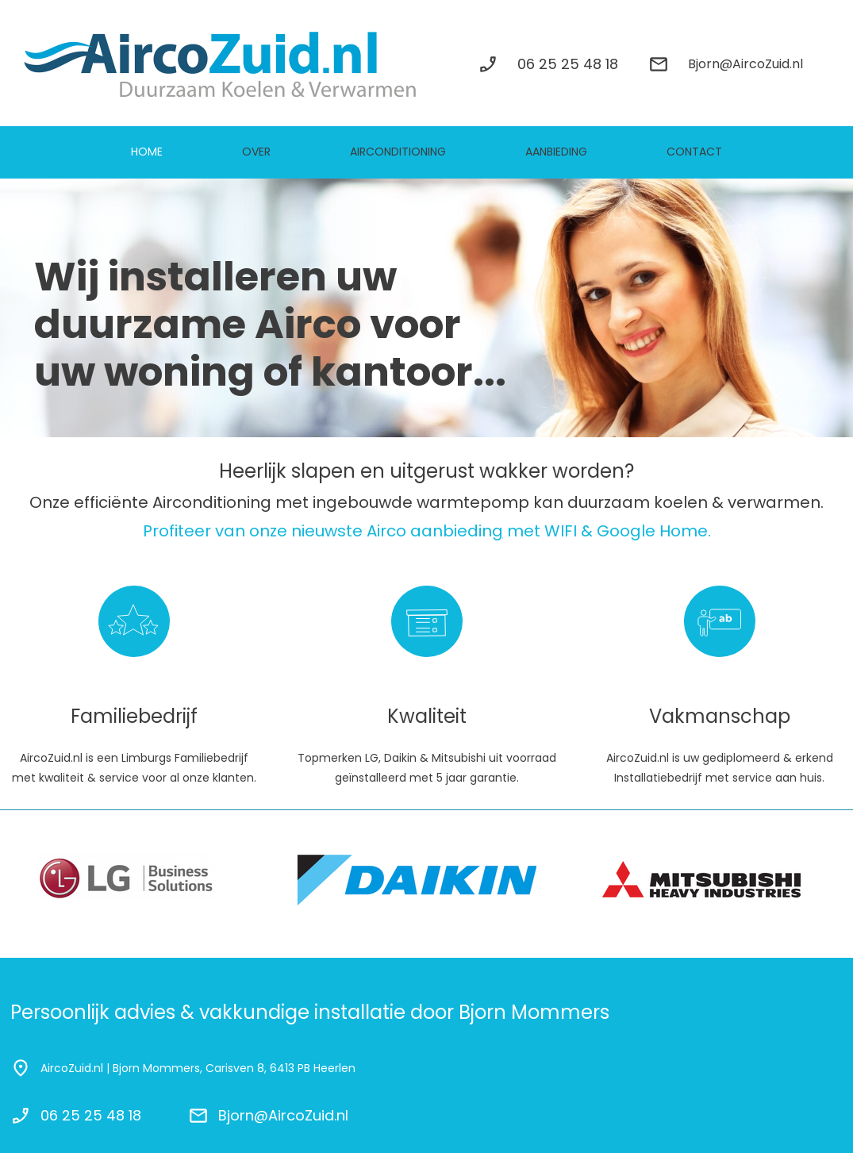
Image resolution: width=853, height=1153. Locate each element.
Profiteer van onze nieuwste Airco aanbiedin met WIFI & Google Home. (427, 531)
